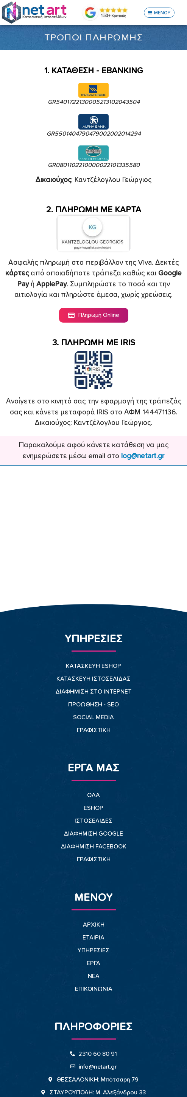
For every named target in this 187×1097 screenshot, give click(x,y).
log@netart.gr (142, 456)
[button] (159, 13)
